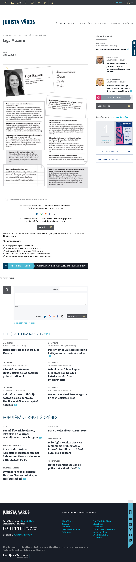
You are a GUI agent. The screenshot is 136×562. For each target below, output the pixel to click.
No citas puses (54, 461)
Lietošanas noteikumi (104, 529)
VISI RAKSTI (114, 106)
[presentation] (73, 309)
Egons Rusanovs (113, 79)
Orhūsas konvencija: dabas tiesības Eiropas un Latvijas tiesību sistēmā (20, 475)
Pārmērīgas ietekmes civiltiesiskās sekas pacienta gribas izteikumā (21, 373)
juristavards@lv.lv (23, 535)
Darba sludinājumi (71, 529)
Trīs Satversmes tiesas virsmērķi (111, 49)
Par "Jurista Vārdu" (102, 521)
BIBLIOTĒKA (86, 23)
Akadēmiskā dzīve (54, 439)
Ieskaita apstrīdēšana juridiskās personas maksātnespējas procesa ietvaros (118, 67)
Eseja (5, 427)
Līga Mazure (9, 55)
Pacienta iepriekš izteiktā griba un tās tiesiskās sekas (67, 396)
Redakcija (98, 524)
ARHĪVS (126, 23)
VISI (47, 334)
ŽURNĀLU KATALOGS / (112, 117)
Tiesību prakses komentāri (13, 446)
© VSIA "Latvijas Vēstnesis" (75, 547)
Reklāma (66, 526)
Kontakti (97, 537)
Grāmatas (66, 532)
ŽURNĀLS (60, 23)
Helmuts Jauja (112, 57)
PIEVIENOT (73, 316)
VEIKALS (72, 23)
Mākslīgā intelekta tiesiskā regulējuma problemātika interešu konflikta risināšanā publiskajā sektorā (65, 448)
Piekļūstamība (100, 535)
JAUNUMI (115, 23)
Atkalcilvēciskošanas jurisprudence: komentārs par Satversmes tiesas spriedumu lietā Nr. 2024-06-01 (21, 455)
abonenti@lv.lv (27, 521)
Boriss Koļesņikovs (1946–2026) (67, 430)
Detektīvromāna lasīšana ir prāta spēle (64, 466)
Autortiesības (100, 532)
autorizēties (118, 3)
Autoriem (98, 526)
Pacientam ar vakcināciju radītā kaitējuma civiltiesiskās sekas (67, 351)
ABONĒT (43, 227)
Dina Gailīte (100, 43)
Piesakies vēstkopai (114, 160)
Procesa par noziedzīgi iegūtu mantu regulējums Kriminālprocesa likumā (118, 88)
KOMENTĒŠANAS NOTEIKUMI (24, 323)
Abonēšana (67, 521)
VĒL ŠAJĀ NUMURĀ (104, 36)
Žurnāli (65, 524)
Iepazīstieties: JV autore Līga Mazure (21, 351)
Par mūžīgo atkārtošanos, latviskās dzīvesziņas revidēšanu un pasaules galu (20, 434)
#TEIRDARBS (101, 23)
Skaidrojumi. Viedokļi (11, 468)
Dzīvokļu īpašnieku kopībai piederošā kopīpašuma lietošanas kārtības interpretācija (64, 375)
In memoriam (53, 427)
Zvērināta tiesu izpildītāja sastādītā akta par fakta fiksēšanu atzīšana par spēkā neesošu (21, 400)
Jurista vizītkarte (40, 35)
